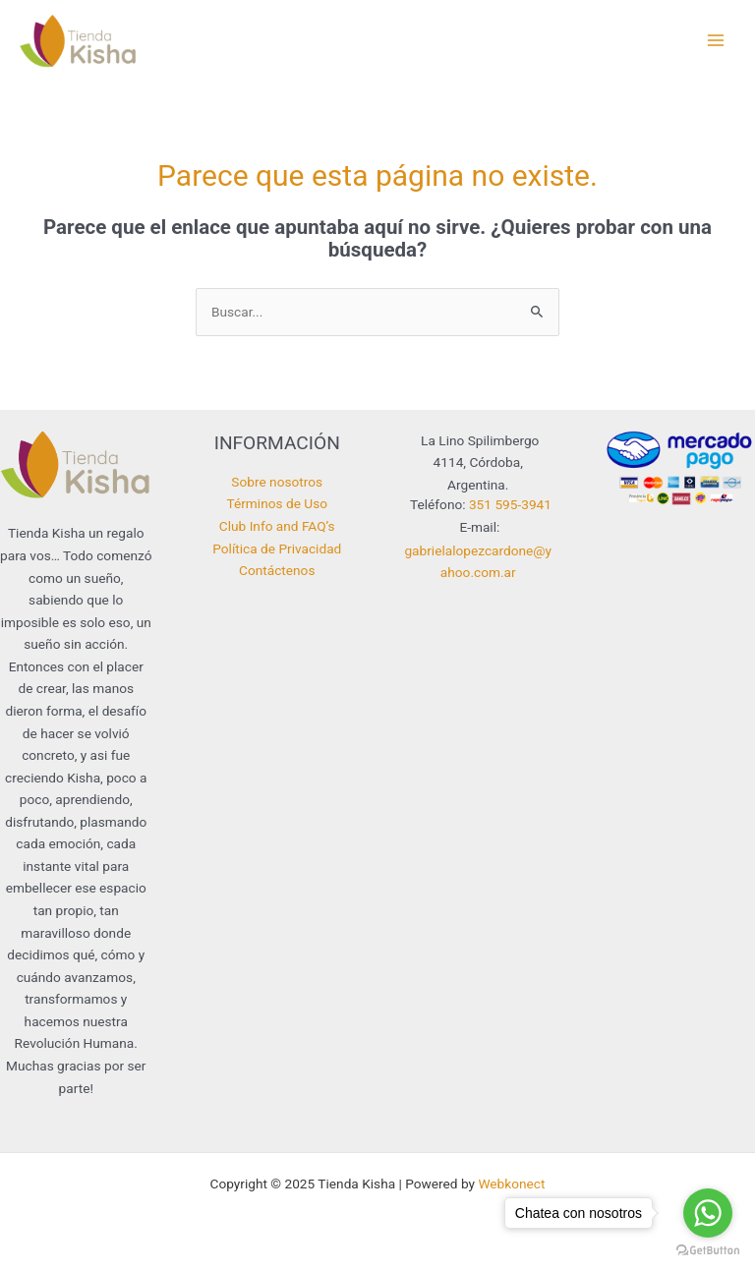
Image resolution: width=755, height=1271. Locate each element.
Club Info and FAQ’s (277, 526)
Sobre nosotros (276, 482)
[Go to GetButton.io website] (707, 1250)
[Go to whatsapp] (707, 1213)
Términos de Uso (276, 503)
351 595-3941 (510, 504)
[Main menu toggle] (716, 41)
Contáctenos (277, 570)
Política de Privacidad (276, 548)
